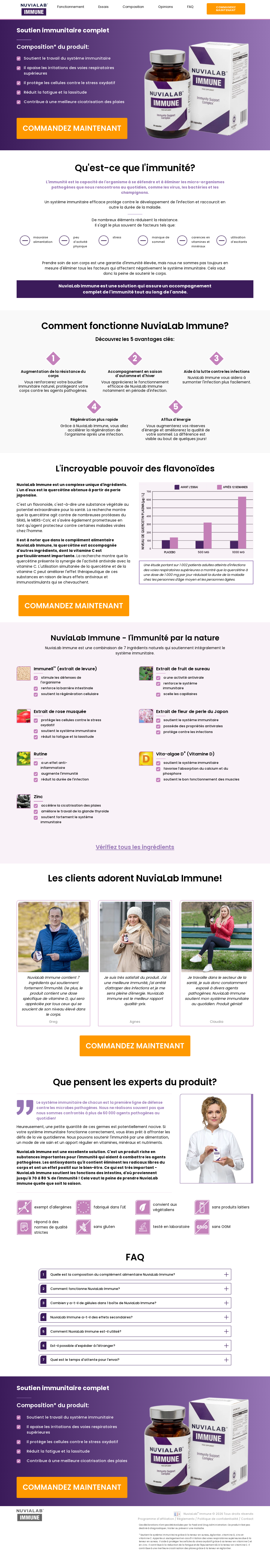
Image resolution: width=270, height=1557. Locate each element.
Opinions (165, 6)
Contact (247, 1519)
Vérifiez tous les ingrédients (135, 847)
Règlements (186, 1519)
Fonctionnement (70, 6)
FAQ (190, 6)
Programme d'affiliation (156, 1519)
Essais (103, 6)
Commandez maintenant (226, 8)
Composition (133, 6)
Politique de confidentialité (217, 1519)
